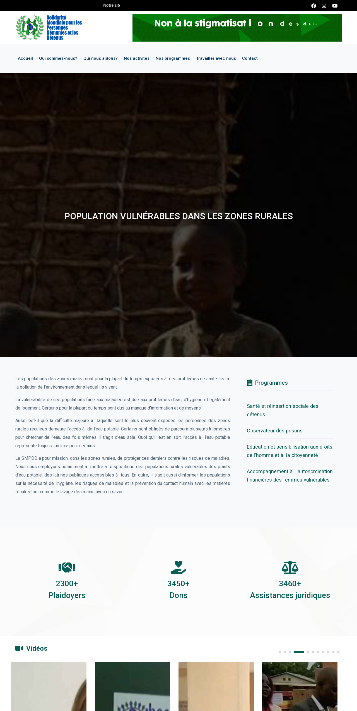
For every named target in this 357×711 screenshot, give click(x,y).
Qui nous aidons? (100, 58)
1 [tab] (280, 652)
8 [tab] (323, 652)
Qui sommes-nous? (58, 58)
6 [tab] (313, 652)
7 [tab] (318, 652)
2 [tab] (285, 652)
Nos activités (136, 58)
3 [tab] (290, 652)
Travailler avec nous (216, 58)
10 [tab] (333, 652)
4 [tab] (299, 652)
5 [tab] (308, 652)
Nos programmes (173, 58)
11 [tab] (338, 652)
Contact (250, 58)
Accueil (25, 58)
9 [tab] (328, 652)
